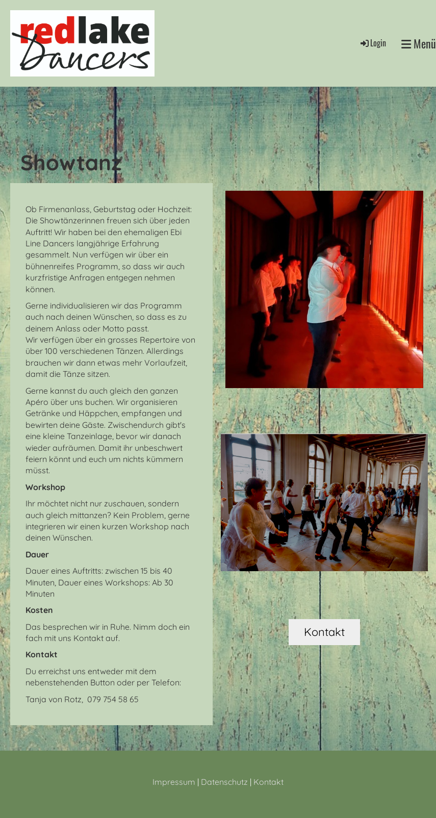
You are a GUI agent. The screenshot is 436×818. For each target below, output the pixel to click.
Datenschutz (224, 782)
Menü (418, 44)
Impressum (173, 782)
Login (372, 43)
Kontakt (324, 632)
